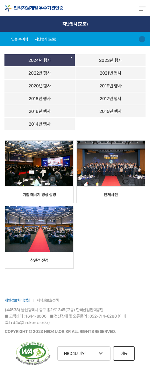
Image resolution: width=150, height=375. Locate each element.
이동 (123, 353)
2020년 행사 (39, 85)
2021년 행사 (110, 73)
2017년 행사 (110, 98)
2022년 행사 (39, 73)
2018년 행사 (40, 98)
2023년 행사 (110, 60)
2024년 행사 (39, 60)
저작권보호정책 (47, 300)
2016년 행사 (40, 111)
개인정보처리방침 (17, 300)
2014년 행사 (40, 124)
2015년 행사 (110, 111)
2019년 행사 (110, 85)
